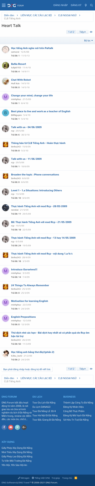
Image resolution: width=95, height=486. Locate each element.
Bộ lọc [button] (87, 40)
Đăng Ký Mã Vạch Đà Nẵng (77, 415)
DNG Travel (23, 482)
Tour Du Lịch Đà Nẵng (44, 402)
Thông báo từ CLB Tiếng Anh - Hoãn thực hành (38, 143)
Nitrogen (23, 478)
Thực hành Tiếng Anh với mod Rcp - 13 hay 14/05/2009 (43, 237)
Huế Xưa (15, 83)
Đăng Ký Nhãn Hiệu (73, 407)
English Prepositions (23, 316)
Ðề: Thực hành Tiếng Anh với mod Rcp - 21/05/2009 (41, 222)
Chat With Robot (21, 79)
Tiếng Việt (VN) (41, 478)
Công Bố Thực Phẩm (74, 411)
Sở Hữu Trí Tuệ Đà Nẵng (76, 419)
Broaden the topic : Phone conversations (35, 174)
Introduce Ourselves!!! (24, 269)
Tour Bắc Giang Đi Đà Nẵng (47, 419)
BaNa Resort (18, 63)
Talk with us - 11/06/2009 (26, 158)
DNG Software (9, 482)
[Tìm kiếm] (91, 5)
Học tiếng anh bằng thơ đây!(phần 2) (32, 352)
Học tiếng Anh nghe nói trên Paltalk (32, 48)
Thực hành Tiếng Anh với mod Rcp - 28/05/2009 (39, 206)
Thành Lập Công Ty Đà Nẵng (78, 402)
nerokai (15, 210)
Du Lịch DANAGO (42, 407)
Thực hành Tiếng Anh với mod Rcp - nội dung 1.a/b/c (42, 253)
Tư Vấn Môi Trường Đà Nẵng (17, 460)
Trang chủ (67, 478)
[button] (4, 5)
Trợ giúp (56, 478)
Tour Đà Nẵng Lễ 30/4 (44, 411)
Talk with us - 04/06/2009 (26, 127)
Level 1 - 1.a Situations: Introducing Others (36, 190)
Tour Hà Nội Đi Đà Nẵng (45, 415)
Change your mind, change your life (32, 95)
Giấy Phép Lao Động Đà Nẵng (17, 456)
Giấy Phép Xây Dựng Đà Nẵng (17, 448)
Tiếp (82, 32)
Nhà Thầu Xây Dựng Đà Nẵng (17, 452)
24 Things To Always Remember (30, 285)
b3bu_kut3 (16, 355)
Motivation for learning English (29, 301)
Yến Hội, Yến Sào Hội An (14, 465)
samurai (15, 52)
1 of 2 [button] (71, 32)
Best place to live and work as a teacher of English (40, 111)
